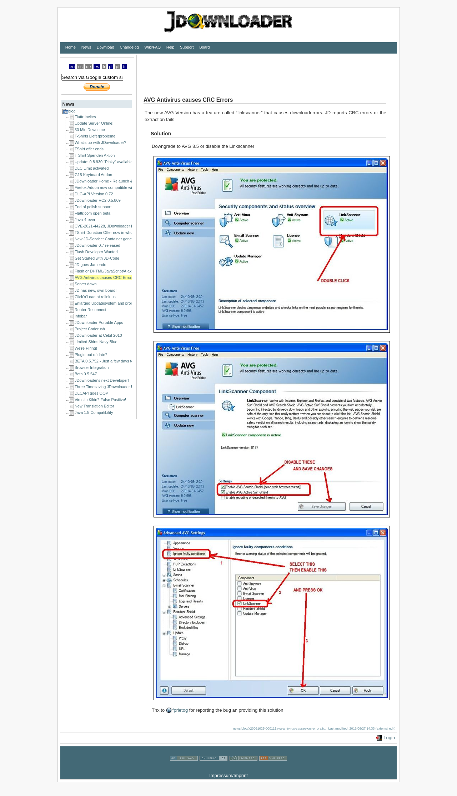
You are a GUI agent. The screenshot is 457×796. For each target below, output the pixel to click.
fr (104, 66)
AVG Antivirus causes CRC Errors (104, 277)
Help (170, 47)
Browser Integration (92, 367)
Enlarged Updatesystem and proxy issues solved (117, 303)
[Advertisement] (267, 71)
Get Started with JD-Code (97, 258)
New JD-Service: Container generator (107, 239)
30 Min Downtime (90, 129)
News (86, 47)
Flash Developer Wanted (96, 252)
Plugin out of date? (91, 354)
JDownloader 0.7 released (97, 245)
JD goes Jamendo (90, 264)
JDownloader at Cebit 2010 (98, 335)
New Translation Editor (94, 406)
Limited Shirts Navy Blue (96, 342)
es (97, 66)
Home (70, 47)
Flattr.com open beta (92, 213)
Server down (86, 284)
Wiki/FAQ (152, 47)
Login (389, 737)
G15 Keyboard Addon (93, 174)
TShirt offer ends (89, 149)
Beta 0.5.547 (86, 374)
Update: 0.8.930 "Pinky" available (104, 162)
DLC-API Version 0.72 (94, 194)
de (88, 66)
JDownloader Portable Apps (99, 322)
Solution (161, 133)
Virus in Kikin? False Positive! (100, 399)
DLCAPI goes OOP (91, 393)
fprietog (180, 710)
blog (72, 111)
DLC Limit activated (92, 168)
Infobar (81, 316)
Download (105, 47)
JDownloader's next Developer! (102, 380)
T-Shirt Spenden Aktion (95, 155)
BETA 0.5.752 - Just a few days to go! (107, 361)
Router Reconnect (90, 309)
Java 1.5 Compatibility (94, 412)
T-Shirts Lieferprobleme (95, 136)
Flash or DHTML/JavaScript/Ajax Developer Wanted (120, 271)
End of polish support (93, 207)
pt (118, 66)
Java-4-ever (85, 219)
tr (124, 66)
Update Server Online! (94, 123)
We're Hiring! (86, 348)
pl (110, 66)
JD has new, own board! (95, 290)
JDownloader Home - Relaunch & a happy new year (120, 181)
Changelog (129, 47)
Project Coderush (90, 329)
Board (204, 47)
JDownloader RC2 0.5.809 (98, 200)
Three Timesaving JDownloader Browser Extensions (120, 387)
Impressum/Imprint (228, 775)
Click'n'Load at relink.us (95, 297)
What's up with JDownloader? (100, 142)
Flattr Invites (85, 117)
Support (187, 47)
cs (80, 66)
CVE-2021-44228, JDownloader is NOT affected (116, 226)
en (72, 66)
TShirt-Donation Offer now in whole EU (108, 232)
